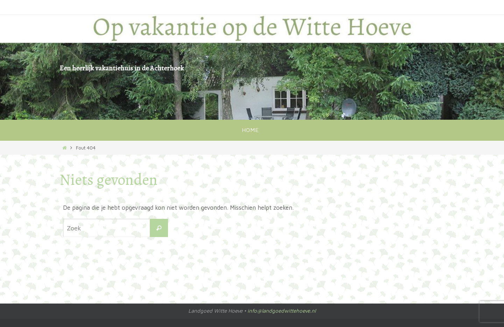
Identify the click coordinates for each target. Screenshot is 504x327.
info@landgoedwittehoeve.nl (281, 311)
